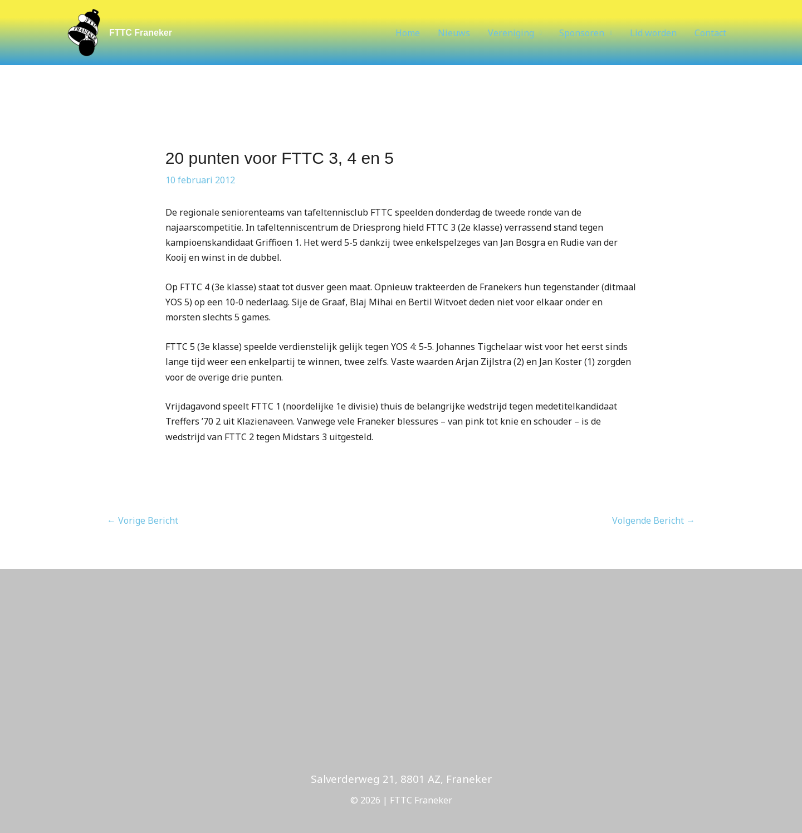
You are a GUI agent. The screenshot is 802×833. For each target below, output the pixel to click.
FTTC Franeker (140, 32)
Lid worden (653, 33)
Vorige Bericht (142, 520)
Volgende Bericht (653, 520)
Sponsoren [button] (581, 33)
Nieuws (454, 33)
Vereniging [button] (511, 33)
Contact (710, 33)
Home (407, 33)
